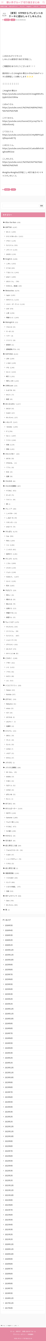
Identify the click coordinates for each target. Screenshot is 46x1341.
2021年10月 (9, 1195)
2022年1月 (9, 1180)
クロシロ (10, 327)
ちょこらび (12, 622)
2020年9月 (9, 1259)
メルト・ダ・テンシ (15, 304)
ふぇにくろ (11, 640)
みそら (10, 676)
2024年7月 (9, 1033)
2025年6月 (9, 979)
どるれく (11, 658)
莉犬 (10, 585)
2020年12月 (9, 1244)
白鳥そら (11, 608)
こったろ (11, 549)
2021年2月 (9, 1234)
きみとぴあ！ (12, 454)
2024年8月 (9, 1028)
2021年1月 (9, 1239)
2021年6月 (9, 1214)
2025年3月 (9, 994)
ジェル (11, 572)
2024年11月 (9, 1013)
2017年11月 (9, 1303)
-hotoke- (12, 427)
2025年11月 (9, 954)
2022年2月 (9, 1175)
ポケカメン (12, 644)
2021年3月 (9, 1229)
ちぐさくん (12, 245)
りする (10, 863)
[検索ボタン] (43, 2)
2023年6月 (9, 1097)
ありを (10, 458)
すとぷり (11, 558)
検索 (41, 206)
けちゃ (11, 241)
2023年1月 (9, 1121)
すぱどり (10, 590)
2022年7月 (9, 1151)
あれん (10, 735)
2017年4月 (9, 1308)
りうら (11, 440)
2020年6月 (9, 1273)
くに (10, 545)
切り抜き (10, 840)
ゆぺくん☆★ (12, 653)
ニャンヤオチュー (13, 859)
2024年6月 (9, 1038)
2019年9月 (9, 1283)
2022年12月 (9, 1126)
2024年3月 (9, 1053)
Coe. (9, 536)
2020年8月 (9, 1264)
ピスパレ (10, 731)
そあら (10, 781)
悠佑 (10, 449)
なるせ (10, 413)
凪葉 (9, 476)
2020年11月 (9, 1249)
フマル (10, 672)
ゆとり (10, 395)
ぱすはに (10, 699)
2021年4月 (9, 1224)
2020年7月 (9, 1268)
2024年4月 (9, 1048)
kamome (12, 817)
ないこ (11, 436)
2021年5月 (9, 1219)
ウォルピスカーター (14, 850)
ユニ (9, 680)
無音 (9, 399)
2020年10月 (9, 1254)
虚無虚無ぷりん (13, 349)
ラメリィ (10, 499)
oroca (9, 708)
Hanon (10, 690)
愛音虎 (10, 345)
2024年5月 (9, 1043)
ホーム (12, 1331)
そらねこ (11, 490)
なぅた (10, 744)
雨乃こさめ (12, 381)
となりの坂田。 (13, 887)
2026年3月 (9, 935)
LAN (10, 358)
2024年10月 (9, 1018)
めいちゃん (12, 417)
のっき (10, 495)
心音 (10, 313)
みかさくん (12, 300)
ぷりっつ (11, 250)
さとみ (11, 568)
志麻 (9, 891)
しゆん (12, 20)
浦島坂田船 (12, 873)
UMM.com (11, 385)
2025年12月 (9, 950)
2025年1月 (9, 1004)
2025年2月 (9, 999)
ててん (10, 467)
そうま (10, 268)
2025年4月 (9, 989)
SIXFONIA (11, 354)
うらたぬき (12, 878)
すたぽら (11, 531)
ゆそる (10, 758)
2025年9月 (9, 964)
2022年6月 (9, 1156)
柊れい (10, 595)
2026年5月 (9, 925)
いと (10, 667)
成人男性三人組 (13, 845)
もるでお (10, 390)
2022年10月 (9, 1136)
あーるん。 (11, 772)
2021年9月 (9, 1200)
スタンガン (11, 522)
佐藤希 (10, 726)
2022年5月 (9, 1161)
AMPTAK (11, 227)
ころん (11, 563)
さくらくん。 (12, 631)
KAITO (11, 813)
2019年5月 (9, 1293)
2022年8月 (9, 1146)
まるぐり (10, 527)
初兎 (10, 444)
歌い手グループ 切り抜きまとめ (23, 2)
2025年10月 (9, 959)
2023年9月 (9, 1082)
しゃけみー (11, 513)
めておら (10, 803)
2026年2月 (9, 940)
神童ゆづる (11, 613)
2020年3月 (9, 1278)
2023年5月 (9, 1102)
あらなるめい (13, 404)
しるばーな (11, 518)
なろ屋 (11, 831)
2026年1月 (9, 945)
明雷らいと (12, 317)
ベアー (9, 336)
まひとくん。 (12, 281)
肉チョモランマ (13, 896)
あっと (11, 232)
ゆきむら (10, 835)
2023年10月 (9, 1077)
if (9, 431)
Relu (10, 540)
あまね (10, 776)
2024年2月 (9, 1058)
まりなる (10, 717)
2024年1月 (9, 1062)
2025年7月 (9, 974)
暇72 (10, 376)
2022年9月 (9, 1141)
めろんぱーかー (13, 808)
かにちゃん (12, 627)
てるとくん (12, 272)
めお (9, 472)
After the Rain (12, 222)
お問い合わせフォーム (29, 1331)
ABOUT (18, 1331)
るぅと (11, 581)
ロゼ (9, 309)
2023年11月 (9, 1072)
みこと (11, 372)
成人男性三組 (11, 868)
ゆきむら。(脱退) (14, 286)
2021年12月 (9, 1185)
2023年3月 (9, 1111)
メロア (10, 753)
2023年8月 (9, 1087)
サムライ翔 (12, 822)
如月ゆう (11, 554)
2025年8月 (9, 969)
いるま (11, 363)
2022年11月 (9, 1131)
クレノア (10, 508)
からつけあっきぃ (14, 236)
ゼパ (9, 713)
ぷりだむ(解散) (13, 767)
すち (10, 367)
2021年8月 (9, 1205)
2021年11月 (9, 1190)
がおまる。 (11, 463)
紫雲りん (10, 617)
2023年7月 (9, 1092)
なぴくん (10, 785)
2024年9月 (9, 1023)
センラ (10, 882)
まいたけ (11, 649)
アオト (10, 663)
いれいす (11, 422)
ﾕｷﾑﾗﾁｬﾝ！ (11, 722)
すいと (10, 740)
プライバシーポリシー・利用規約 (23, 1334)
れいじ (9, 799)
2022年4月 (9, 1165)
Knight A (7, 20)
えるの (10, 855)
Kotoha (10, 694)
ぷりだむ (10, 762)
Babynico (11, 704)
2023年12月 (9, 1067)
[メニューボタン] (2, 2)
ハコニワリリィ (13, 685)
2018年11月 (9, 1298)
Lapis (10, 295)
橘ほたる (10, 599)
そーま (10, 331)
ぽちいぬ (10, 794)
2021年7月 (9, 1210)
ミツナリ (10, 340)
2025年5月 (9, 984)
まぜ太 (11, 254)
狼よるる (10, 604)
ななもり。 (12, 577)
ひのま (9, 749)
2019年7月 (9, 1288)
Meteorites (12, 290)
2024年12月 (9, 1009)
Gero (10, 900)
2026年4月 (9, 930)
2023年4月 (9, 1107)
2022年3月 (9, 1170)
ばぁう (11, 277)
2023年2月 (9, 1116)
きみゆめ (10, 481)
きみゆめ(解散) (13, 486)
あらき (10, 408)
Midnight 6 (11, 322)
